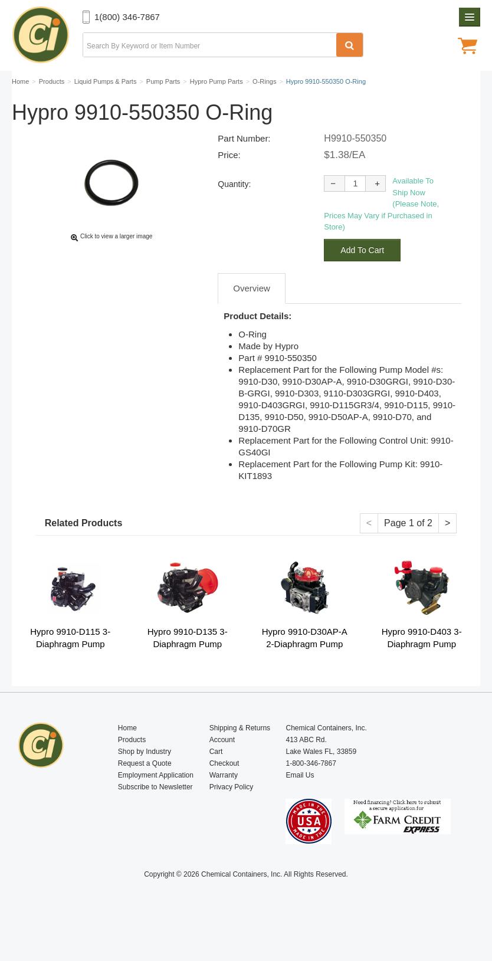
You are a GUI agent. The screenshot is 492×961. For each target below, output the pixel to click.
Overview (251, 316)
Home (127, 756)
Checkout (224, 791)
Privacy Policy (231, 815)
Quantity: (234, 212)
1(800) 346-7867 (127, 17)
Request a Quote (145, 791)
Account (222, 767)
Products (132, 767)
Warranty (223, 803)
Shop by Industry (144, 779)
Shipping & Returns (239, 756)
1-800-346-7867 (311, 791)
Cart (216, 779)
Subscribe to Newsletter (155, 815)
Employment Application (155, 803)
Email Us (300, 803)
